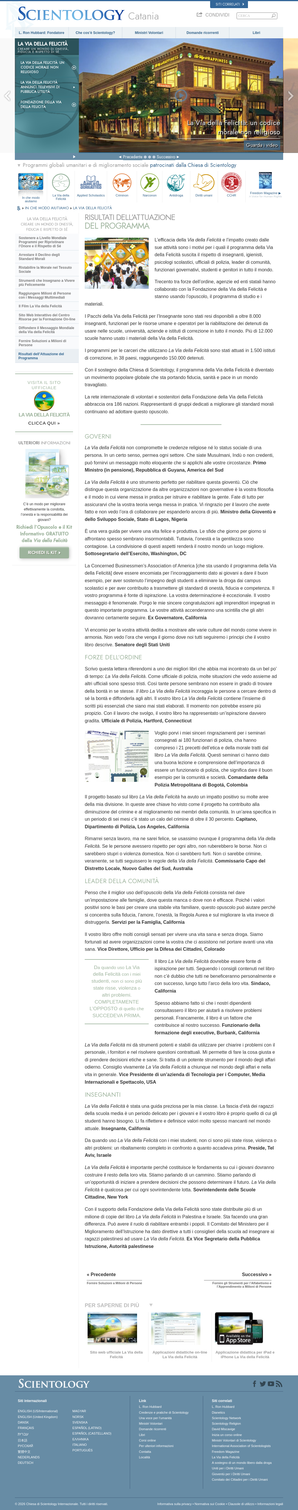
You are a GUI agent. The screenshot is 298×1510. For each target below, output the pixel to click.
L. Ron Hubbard (150, 1406)
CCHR (231, 184)
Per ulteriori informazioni (156, 1446)
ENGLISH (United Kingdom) (38, 1417)
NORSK (78, 1417)
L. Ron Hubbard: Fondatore (41, 33)
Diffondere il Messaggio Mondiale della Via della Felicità (46, 330)
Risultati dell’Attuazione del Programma (41, 356)
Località (144, 1457)
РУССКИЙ (25, 1446)
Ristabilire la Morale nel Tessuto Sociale (45, 270)
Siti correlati (230, 4)
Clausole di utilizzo (241, 1504)
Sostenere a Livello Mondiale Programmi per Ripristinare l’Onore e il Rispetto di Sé (43, 242)
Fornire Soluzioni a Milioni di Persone (42, 343)
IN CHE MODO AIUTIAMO (47, 208)
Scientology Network (226, 1418)
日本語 (22, 1440)
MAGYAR (79, 1411)
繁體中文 (24, 1451)
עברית (23, 1434)
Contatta (145, 1451)
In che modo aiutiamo (31, 198)
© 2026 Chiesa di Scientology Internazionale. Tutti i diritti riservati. (61, 1504)
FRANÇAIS (26, 1428)
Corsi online (147, 1440)
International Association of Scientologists (241, 1446)
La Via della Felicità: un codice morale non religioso (42, 67)
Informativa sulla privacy (174, 1504)
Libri (256, 33)
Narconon (150, 184)
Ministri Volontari (149, 33)
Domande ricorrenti (203, 33)
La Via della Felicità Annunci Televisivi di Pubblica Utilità (40, 87)
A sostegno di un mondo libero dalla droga (242, 1462)
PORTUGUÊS (82, 1450)
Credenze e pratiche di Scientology (164, 1412)
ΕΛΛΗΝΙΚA (80, 1439)
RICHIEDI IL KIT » (44, 552)
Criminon (122, 184)
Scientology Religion (226, 1423)
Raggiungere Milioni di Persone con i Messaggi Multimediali (45, 295)
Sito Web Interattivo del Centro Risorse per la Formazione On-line (47, 317)
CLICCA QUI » (44, 423)
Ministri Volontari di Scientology (234, 1440)
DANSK (23, 1422)
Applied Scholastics (90, 184)
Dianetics (218, 1412)
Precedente (132, 157)
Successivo (166, 157)
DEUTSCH (25, 1462)
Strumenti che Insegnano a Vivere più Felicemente (47, 283)
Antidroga (176, 184)
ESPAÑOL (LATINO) (87, 1428)
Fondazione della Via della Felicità (41, 104)
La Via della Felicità (61, 186)
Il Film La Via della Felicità (40, 306)
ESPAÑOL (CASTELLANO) (91, 1433)
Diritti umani (204, 184)
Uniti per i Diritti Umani (228, 1468)
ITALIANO (79, 1444)
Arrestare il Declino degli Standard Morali (39, 257)
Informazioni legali (270, 1504)
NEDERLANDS (29, 1457)
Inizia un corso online (227, 1435)
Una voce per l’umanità (155, 1418)
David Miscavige (223, 1429)
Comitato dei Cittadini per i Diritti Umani (240, 1479)
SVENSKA (80, 1422)
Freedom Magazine (266, 194)
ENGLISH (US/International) (38, 1411)
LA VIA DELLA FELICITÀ (92, 208)
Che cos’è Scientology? (95, 33)
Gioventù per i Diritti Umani (231, 1474)
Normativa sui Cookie (210, 1504)
